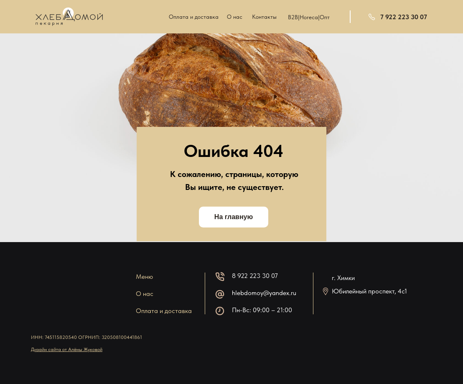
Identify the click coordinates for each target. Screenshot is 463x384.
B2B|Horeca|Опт (309, 17)
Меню (144, 276)
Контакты (264, 16)
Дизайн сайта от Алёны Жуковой (66, 349)
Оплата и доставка (194, 16)
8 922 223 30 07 (255, 276)
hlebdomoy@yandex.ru (264, 293)
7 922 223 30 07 (403, 17)
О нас (234, 16)
